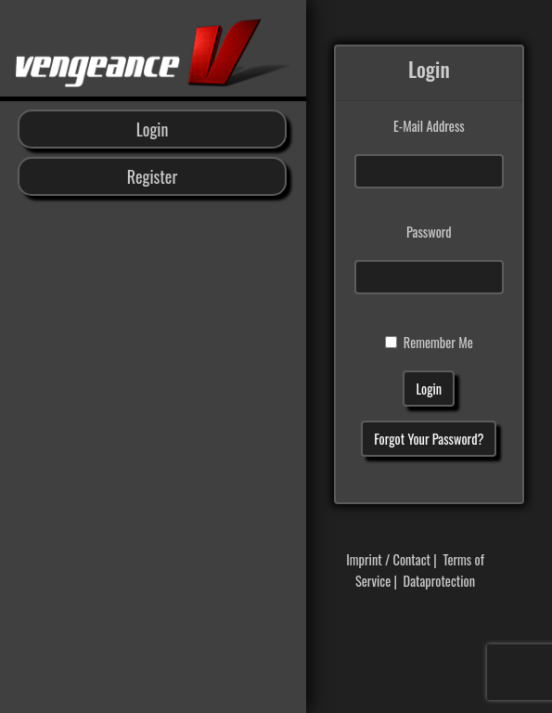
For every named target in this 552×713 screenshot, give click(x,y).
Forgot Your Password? (428, 438)
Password (429, 231)
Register (152, 176)
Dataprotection (439, 580)
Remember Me (438, 342)
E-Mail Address (429, 126)
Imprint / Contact (388, 559)
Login (152, 129)
